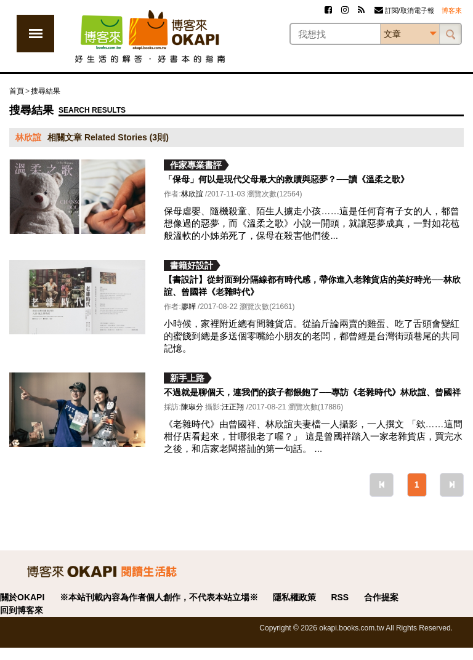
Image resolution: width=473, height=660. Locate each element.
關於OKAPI (22, 597)
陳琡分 (192, 407)
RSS (340, 597)
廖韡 (188, 306)
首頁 (16, 91)
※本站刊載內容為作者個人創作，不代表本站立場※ (159, 597)
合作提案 (381, 597)
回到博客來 (21, 610)
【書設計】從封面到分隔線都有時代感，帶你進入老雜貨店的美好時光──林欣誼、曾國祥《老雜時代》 (312, 286)
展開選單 (35, 33)
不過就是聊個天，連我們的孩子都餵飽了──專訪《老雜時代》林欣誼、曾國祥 (312, 392)
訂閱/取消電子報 (404, 10)
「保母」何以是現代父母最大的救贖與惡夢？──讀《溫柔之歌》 (286, 179)
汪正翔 (233, 407)
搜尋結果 (45, 91)
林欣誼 (192, 194)
